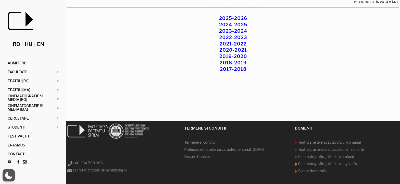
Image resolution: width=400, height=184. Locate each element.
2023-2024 (233, 31)
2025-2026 (233, 18)
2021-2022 (233, 44)
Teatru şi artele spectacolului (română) (329, 142)
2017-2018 (233, 69)
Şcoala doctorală (311, 171)
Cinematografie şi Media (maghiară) (327, 164)
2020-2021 (233, 50)
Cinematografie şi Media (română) (325, 156)
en (40, 44)
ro (16, 44)
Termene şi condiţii (200, 142)
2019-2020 (233, 56)
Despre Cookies (197, 156)
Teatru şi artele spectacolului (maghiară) (330, 149)
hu (28, 44)
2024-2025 (233, 24)
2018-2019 (233, 62)
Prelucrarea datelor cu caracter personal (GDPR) (224, 149)
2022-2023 (233, 37)
